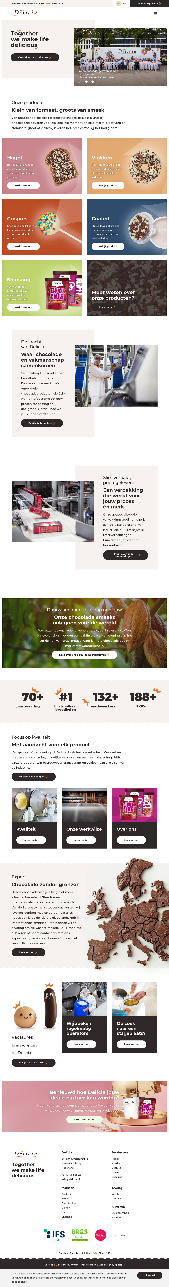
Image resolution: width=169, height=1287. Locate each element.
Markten (68, 1188)
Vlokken (116, 1163)
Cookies (48, 1265)
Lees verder (31, 840)
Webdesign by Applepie (112, 1265)
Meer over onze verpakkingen (124, 555)
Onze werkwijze (84, 829)
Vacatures (117, 1194)
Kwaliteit (26, 829)
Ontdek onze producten (33, 57)
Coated (116, 1172)
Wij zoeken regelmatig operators (79, 1028)
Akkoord (150, 1275)
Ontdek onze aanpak (31, 776)
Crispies (116, 1167)
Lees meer (105, 307)
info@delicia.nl (71, 1179)
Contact (116, 1198)
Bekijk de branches (40, 423)
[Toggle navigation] (155, 13)
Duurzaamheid (120, 1213)
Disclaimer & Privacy (67, 1265)
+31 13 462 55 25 (71, 1174)
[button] (80, 82)
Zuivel (65, 1198)
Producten (120, 1152)
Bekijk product (23, 185)
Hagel (115, 1158)
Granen (66, 1207)
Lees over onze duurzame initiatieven (82, 654)
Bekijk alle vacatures (31, 1062)
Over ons (127, 829)
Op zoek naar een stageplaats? (131, 1028)
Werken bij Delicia (147, 3)
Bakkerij (66, 1194)
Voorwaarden (88, 1265)
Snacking (117, 1177)
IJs (63, 1212)
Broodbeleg (69, 1203)
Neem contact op (84, 1119)
